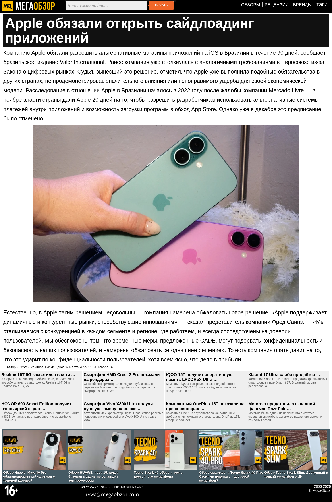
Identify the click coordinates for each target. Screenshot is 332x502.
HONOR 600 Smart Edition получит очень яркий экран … (36, 406)
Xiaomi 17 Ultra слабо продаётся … (284, 374)
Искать (161, 5)
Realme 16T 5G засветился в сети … (38, 374)
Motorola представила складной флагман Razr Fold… (281, 406)
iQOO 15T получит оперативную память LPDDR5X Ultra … (199, 377)
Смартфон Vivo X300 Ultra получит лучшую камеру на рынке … (119, 406)
